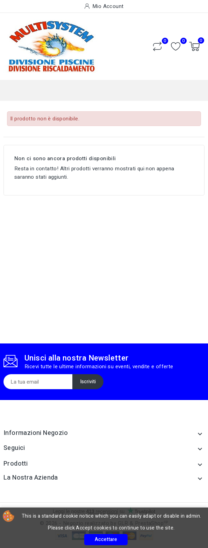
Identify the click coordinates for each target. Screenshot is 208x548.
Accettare (106, 539)
